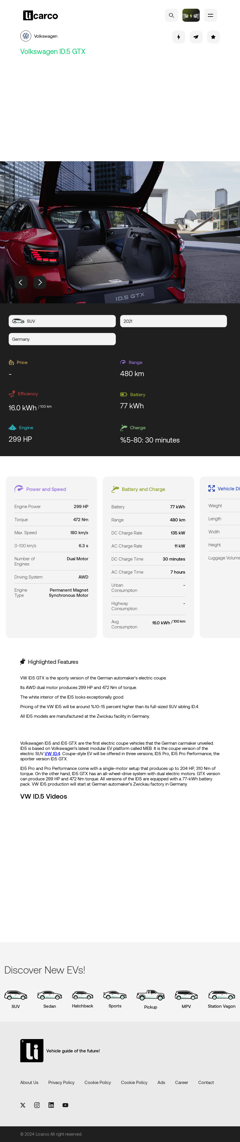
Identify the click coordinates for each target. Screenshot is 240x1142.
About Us (29, 1082)
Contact (206, 1082)
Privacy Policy (61, 1082)
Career (181, 1082)
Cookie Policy (98, 1082)
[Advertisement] (120, 109)
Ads (161, 1082)
